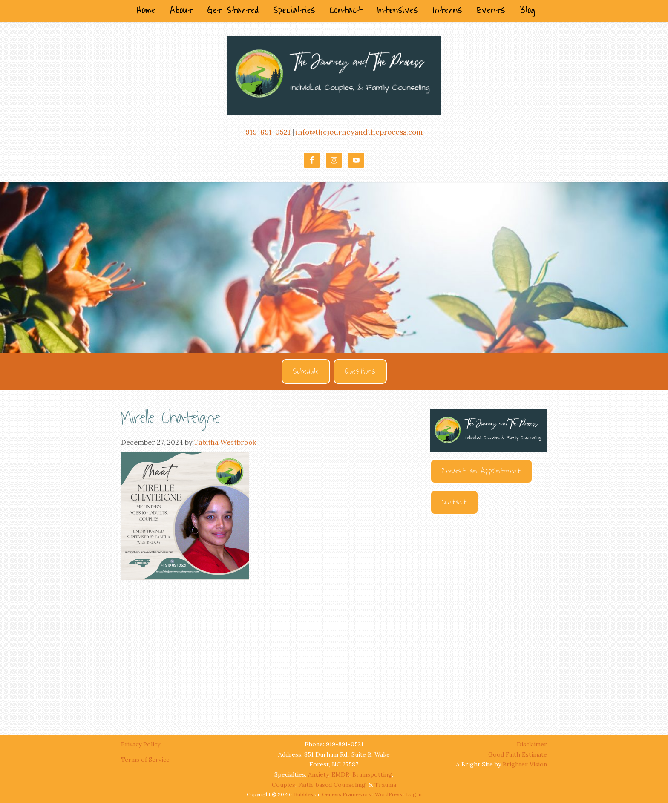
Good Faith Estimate (517, 754)
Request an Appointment (481, 471)
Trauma (385, 785)
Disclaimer (532, 744)
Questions (360, 371)
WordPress (388, 794)
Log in (414, 794)
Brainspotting (372, 774)
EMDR (340, 774)
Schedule (306, 371)
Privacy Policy (141, 744)
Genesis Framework (346, 794)
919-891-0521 (268, 132)
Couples (283, 785)
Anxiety (318, 774)
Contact (454, 502)
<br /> (488, 617)
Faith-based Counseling (332, 785)
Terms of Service (145, 759)
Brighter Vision (525, 764)
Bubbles (303, 794)
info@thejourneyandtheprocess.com (359, 132)
